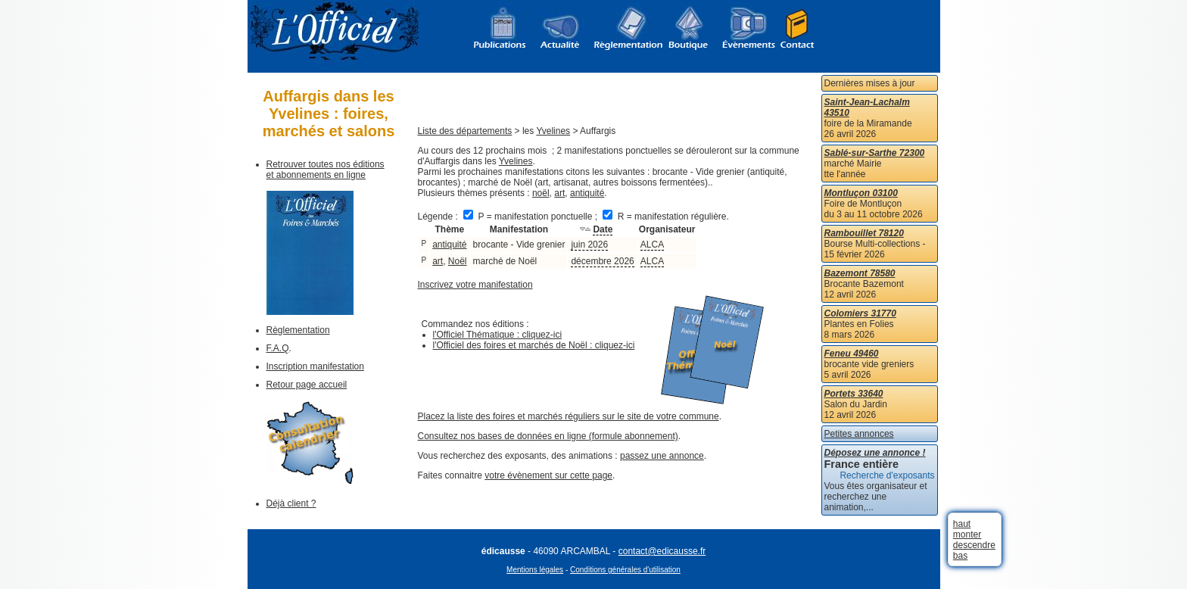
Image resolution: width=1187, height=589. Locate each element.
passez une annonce (662, 455)
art (559, 193)
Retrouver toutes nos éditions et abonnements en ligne (325, 169)
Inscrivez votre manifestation (475, 284)
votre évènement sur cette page (548, 475)
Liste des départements (465, 131)
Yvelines (553, 131)
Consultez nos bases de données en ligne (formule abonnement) (548, 436)
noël (541, 193)
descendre (974, 545)
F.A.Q (277, 348)
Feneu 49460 (851, 353)
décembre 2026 (602, 261)
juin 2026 (589, 244)
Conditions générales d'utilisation (625, 570)
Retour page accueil (306, 384)
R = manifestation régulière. (665, 216)
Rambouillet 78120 (864, 233)
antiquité (587, 193)
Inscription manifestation (315, 366)
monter (967, 534)
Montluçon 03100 (861, 193)
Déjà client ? (291, 503)
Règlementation (298, 330)
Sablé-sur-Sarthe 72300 (874, 153)
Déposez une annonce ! (875, 452)
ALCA (652, 244)
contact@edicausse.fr (662, 551)
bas (960, 555)
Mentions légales (534, 570)
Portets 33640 (853, 393)
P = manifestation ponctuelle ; (531, 216)
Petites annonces (859, 434)
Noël (457, 261)
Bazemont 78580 (860, 273)
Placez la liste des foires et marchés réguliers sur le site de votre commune (568, 416)
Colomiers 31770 (860, 313)
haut (961, 524)
